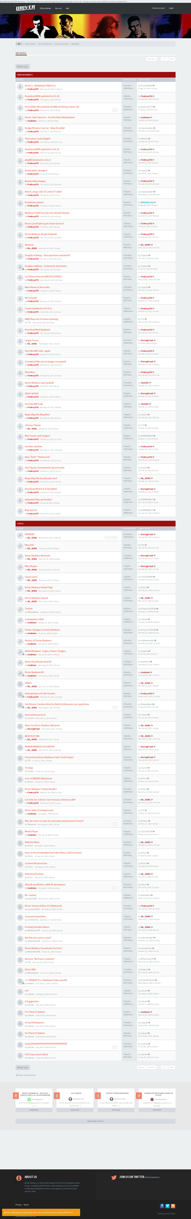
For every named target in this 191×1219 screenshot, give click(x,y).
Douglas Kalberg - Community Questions (46, 266)
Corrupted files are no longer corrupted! (45, 361)
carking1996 (147, 576)
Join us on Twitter (140, 1177)
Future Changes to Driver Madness (42, 629)
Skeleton (145, 661)
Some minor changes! (36, 170)
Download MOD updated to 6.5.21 (42, 149)
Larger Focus (31, 340)
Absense (29, 244)
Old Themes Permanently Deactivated (44, 467)
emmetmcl (33, 919)
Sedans (144, 820)
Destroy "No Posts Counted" (40, 958)
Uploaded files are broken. (38, 499)
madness (32, 120)
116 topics (151, 59)
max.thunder (147, 128)
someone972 (34, 909)
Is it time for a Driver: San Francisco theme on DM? (50, 799)
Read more (68, 1212)
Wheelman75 (34, 930)
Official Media (45, 8)
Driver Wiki (30, 969)
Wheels (144, 138)
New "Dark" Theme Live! (37, 457)
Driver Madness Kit (34, 672)
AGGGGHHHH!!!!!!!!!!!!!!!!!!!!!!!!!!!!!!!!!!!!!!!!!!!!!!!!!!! (46, 1043)
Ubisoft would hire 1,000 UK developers (45, 884)
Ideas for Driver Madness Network (42, 725)
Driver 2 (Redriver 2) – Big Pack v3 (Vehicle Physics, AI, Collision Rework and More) (35, 1095)
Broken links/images (35, 181)
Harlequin (145, 895)
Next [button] (172, 59)
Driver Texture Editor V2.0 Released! (43, 905)
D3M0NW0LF (147, 435)
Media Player (31, 831)
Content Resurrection (36, 863)
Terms (26, 1204)
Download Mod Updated (37, 329)
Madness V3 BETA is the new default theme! (47, 212)
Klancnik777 (147, 106)
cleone (144, 619)
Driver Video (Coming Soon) (39, 810)
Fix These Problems (35, 1011)
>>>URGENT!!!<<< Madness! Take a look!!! (46, 980)
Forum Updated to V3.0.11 (38, 308)
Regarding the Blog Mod (37, 414)
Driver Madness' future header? (41, 789)
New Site (29, 544)
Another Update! (33, 446)
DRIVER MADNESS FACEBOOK (39, 746)
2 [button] (162, 59)
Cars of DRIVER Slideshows (38, 778)
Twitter (29, 608)
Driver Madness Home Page (39, 587)
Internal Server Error (35, 714)
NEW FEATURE (32, 736)
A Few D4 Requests (34, 1022)
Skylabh (145, 382)
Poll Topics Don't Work (36, 1054)
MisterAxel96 (34, 951)
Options (141, 1067)
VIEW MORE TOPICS (95, 1121)
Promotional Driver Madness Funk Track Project (49, 757)
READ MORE (34, 1110)
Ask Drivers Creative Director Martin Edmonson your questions (57, 704)
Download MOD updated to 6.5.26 (42, 96)
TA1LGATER (146, 831)
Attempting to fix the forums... (41, 693)
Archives (21, 53)
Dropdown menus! (34, 202)
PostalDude (146, 85)
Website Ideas (32, 842)
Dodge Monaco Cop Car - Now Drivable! (45, 128)
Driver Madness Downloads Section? (43, 948)
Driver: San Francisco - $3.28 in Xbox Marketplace (50, 117)
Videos (28, 682)
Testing (29, 767)
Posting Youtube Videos (37, 927)
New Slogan (31, 566)
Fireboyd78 (33, 89)
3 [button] (166, 59)
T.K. (29, 322)
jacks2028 (32, 898)
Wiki (67, 8)
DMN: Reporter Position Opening (41, 319)
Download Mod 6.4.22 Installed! (41, 488)
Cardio (31, 771)
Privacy (19, 1204)
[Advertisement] (95, 1149)
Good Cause (31, 576)
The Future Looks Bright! (37, 138)
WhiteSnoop (147, 202)
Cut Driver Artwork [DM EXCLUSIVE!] (43, 276)
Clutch (144, 414)
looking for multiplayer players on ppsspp (158, 1094)
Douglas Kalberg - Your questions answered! (47, 255)
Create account (158, 8)
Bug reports (31, 510)
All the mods (76, 1093)
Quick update (32, 393)
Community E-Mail (34, 619)
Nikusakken (33, 612)
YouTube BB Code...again (37, 350)
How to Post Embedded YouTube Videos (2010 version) (53, 852)
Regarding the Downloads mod (41, 478)
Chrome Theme (33, 425)
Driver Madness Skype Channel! (41, 234)
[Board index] (19, 44)
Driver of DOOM (148, 608)
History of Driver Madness (38, 640)
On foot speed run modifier (117, 1093)
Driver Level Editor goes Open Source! (44, 223)
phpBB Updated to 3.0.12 (38, 159)
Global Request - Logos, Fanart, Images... (46, 651)
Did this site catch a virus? (38, 937)
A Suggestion (32, 1001)
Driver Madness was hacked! (39, 382)
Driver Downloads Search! (38, 661)
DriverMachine (148, 980)
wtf (27, 990)
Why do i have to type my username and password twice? (54, 820)
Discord (58, 8)
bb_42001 (32, 248)
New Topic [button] (22, 66)
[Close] (77, 1212)
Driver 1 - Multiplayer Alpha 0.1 (40, 85)
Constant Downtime (35, 916)
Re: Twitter (30, 895)
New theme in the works (37, 287)
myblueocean (147, 640)
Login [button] (171, 8)
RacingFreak (147, 340)
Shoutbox (30, 372)
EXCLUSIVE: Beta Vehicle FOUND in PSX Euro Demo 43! (52, 106)
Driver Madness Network (37, 555)
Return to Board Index (26, 1075)
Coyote (144, 170)
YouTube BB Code (34, 404)
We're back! (31, 297)
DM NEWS (30, 534)
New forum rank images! (37, 435)
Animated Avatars (34, 873)
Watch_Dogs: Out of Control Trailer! (43, 191)
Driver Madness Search (36, 598)
